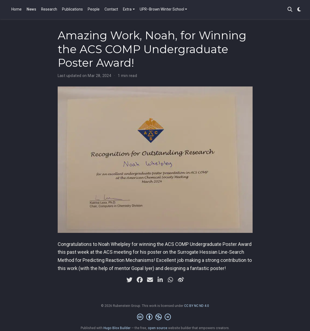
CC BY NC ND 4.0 (196, 306)
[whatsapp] (171, 280)
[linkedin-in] (160, 280)
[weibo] (181, 280)
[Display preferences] (299, 10)
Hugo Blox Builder (116, 328)
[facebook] (140, 280)
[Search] (290, 10)
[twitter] (129, 280)
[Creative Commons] (155, 317)
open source (157, 328)
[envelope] (150, 280)
